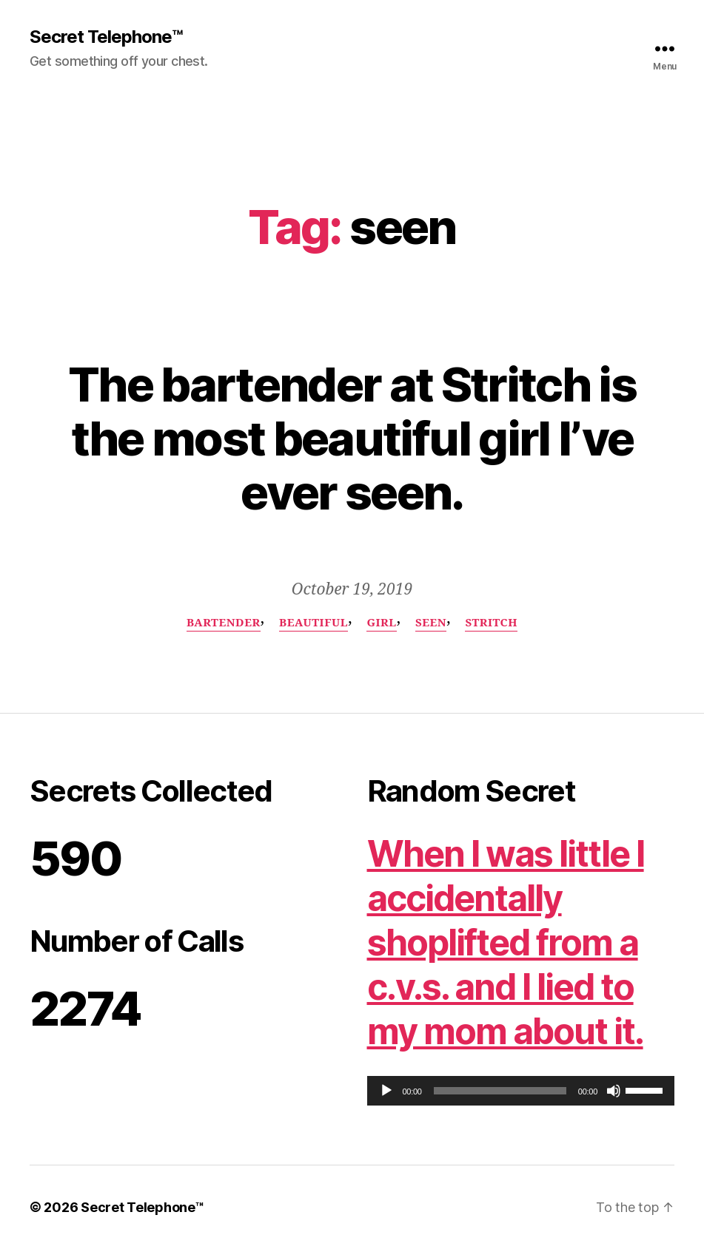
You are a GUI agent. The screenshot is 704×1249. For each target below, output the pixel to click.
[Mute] (613, 1090)
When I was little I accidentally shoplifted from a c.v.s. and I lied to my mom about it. (505, 942)
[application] (521, 1091)
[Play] (386, 1090)
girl (381, 623)
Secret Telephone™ (106, 37)
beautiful (313, 623)
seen (430, 623)
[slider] (500, 1090)
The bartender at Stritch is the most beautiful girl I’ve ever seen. (352, 438)
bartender (224, 623)
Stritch (491, 623)
